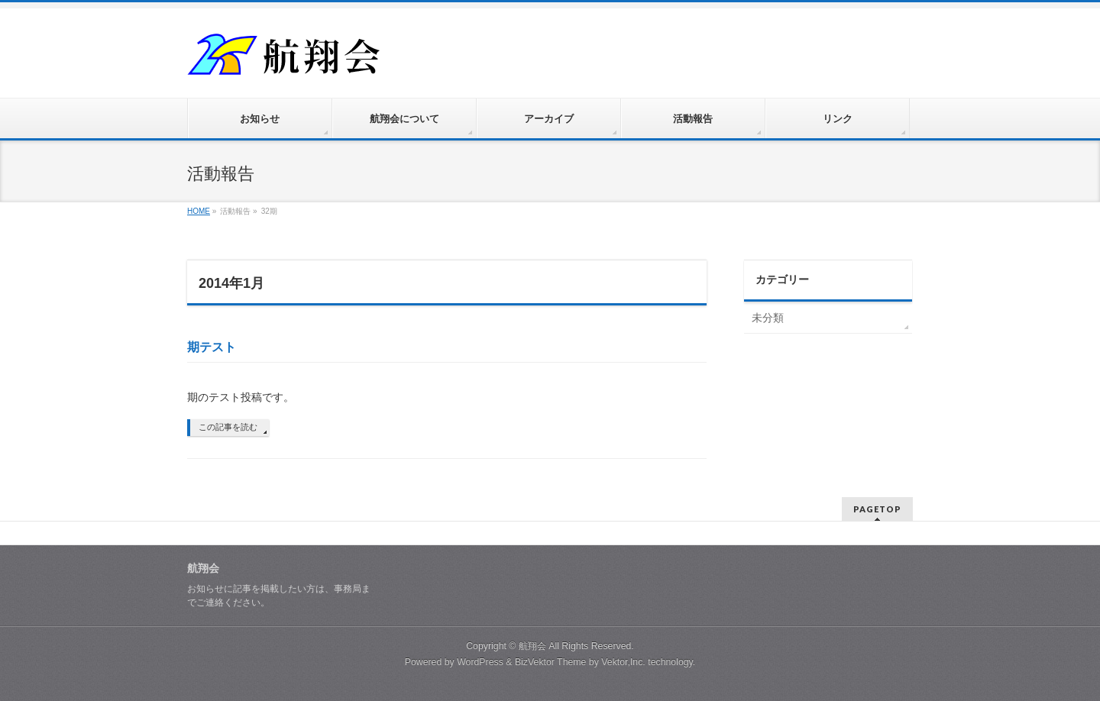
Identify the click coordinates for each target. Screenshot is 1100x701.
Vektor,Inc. (623, 662)
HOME (198, 211)
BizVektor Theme (551, 662)
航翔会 (532, 646)
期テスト (211, 347)
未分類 (768, 318)
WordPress (480, 662)
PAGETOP (877, 509)
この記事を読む (228, 426)
